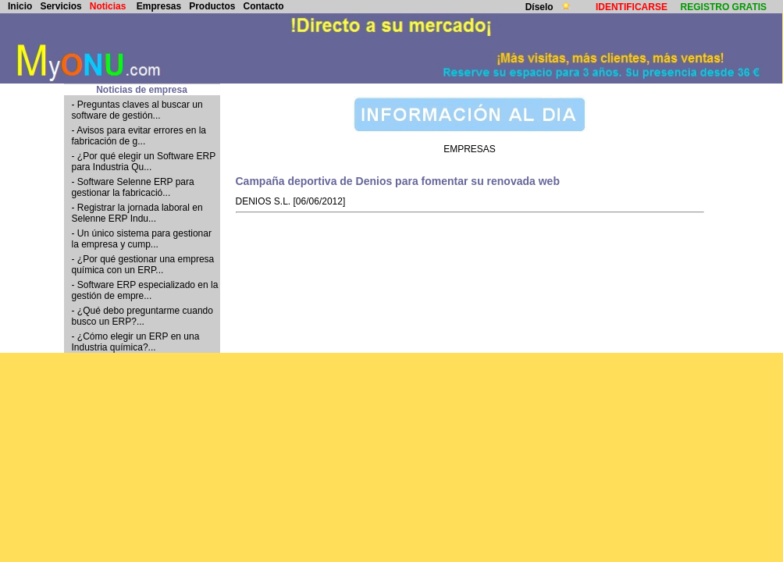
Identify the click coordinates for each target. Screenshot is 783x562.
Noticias (108, 6)
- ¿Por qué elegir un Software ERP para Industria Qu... (144, 162)
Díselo (540, 7)
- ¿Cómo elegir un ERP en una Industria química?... (136, 342)
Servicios (60, 6)
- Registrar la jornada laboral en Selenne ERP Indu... (137, 213)
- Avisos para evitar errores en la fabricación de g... (139, 136)
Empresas (159, 6)
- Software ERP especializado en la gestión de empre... (145, 290)
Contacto (264, 6)
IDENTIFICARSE (631, 7)
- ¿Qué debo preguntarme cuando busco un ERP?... (142, 316)
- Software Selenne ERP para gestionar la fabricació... (133, 187)
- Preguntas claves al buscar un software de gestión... (137, 110)
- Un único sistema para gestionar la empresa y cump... (142, 239)
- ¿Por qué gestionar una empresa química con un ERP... (143, 265)
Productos (212, 6)
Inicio (20, 6)
